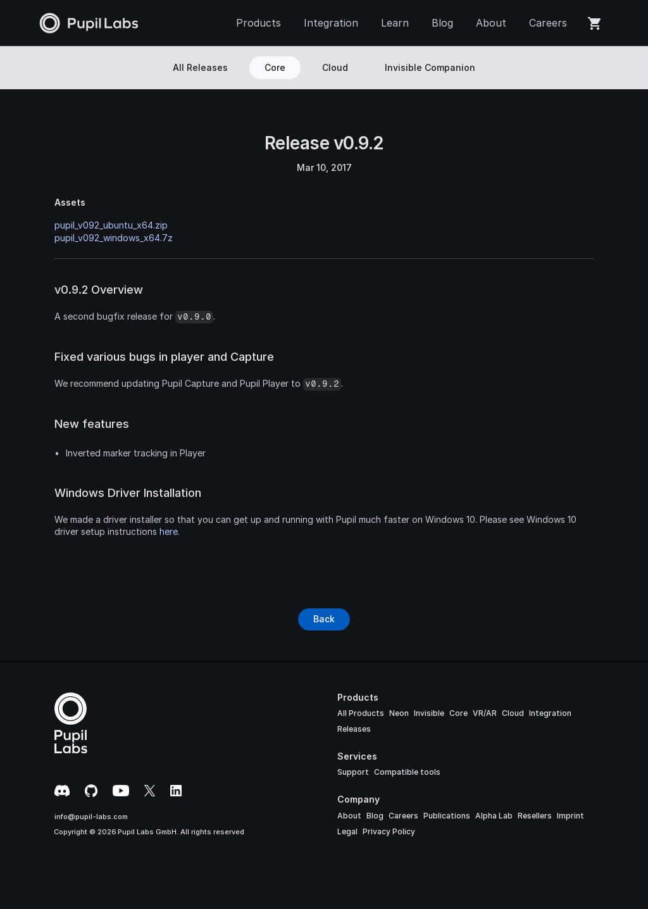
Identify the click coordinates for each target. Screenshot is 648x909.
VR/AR (485, 713)
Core (458, 713)
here (168, 531)
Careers (403, 815)
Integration (550, 713)
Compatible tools (407, 772)
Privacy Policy (389, 831)
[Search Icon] (598, 67)
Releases (354, 729)
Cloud (513, 713)
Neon (399, 713)
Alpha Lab (494, 815)
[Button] (324, 619)
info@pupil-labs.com (91, 816)
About (349, 815)
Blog (374, 815)
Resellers (535, 815)
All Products (360, 713)
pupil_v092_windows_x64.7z (113, 237)
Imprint (570, 815)
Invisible (429, 713)
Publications (446, 815)
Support (353, 772)
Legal (347, 831)
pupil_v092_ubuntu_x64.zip (111, 225)
